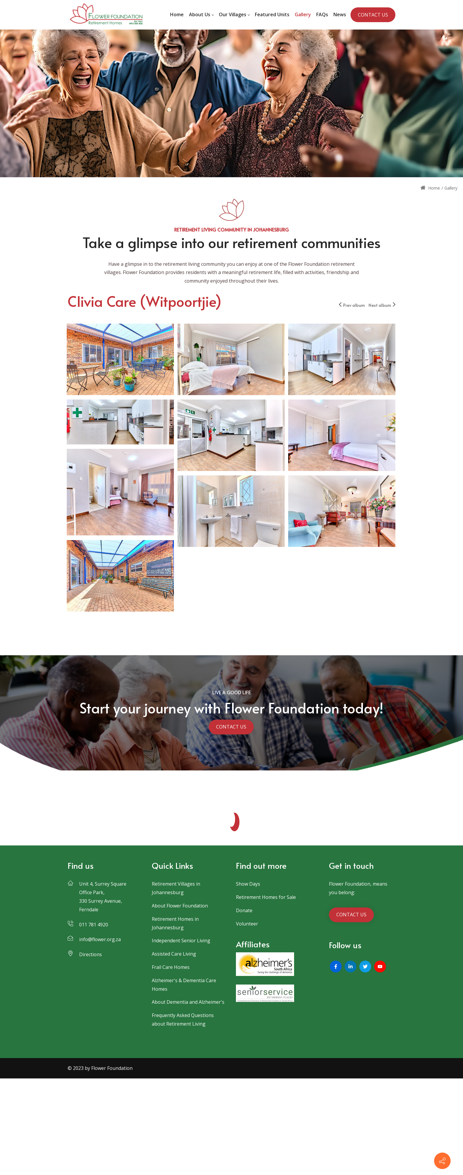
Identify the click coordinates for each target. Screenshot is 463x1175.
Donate (244, 910)
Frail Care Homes (171, 967)
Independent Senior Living (181, 940)
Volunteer (247, 923)
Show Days (248, 884)
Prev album (352, 305)
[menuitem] (176, 15)
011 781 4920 (93, 924)
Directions (90, 954)
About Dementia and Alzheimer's (188, 1002)
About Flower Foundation (180, 905)
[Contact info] (442, 1161)
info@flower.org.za (100, 939)
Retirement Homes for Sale (266, 897)
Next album (382, 305)
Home (430, 188)
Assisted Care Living (174, 954)
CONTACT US (373, 15)
